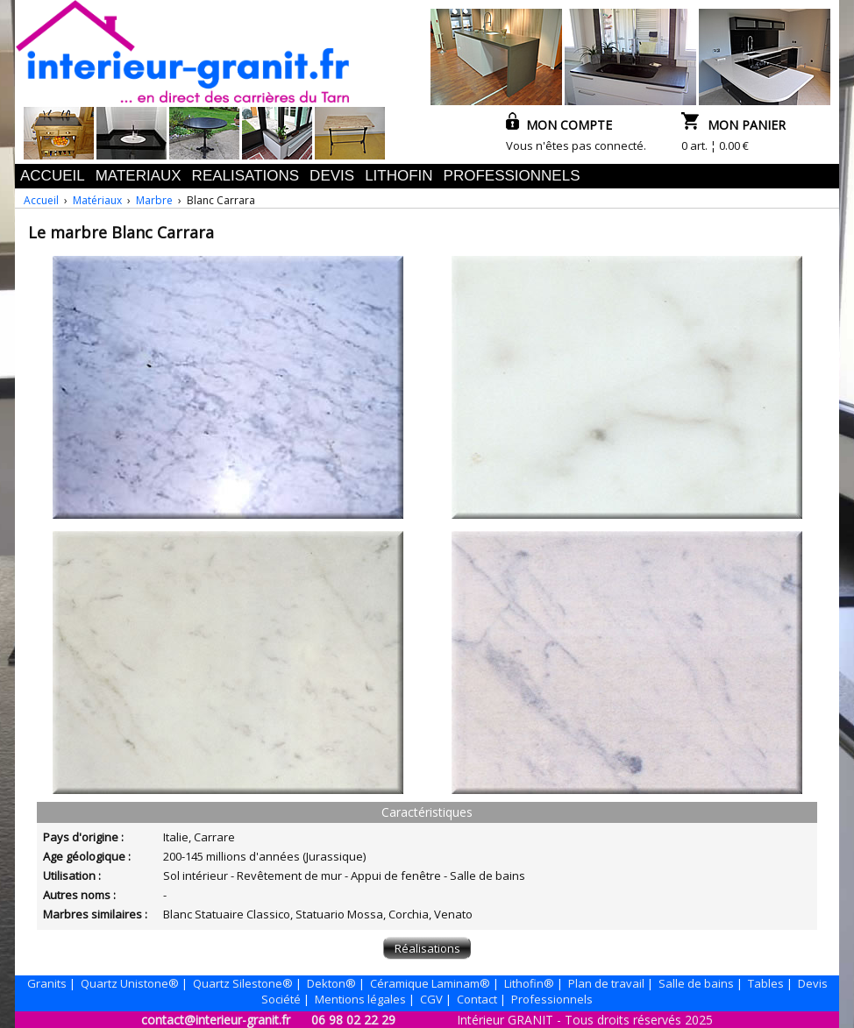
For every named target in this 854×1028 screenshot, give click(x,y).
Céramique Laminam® (430, 983)
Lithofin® (529, 983)
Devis (813, 983)
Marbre (154, 200)
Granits (47, 983)
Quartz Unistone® (130, 983)
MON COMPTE (559, 125)
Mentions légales (360, 999)
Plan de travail (606, 983)
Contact (477, 999)
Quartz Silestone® (243, 983)
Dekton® (331, 983)
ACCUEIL (52, 175)
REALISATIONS (246, 175)
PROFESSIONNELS (512, 175)
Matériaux (97, 200)
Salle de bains (696, 983)
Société (281, 999)
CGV (431, 999)
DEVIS (332, 175)
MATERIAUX (138, 175)
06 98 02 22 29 (353, 1019)
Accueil (41, 200)
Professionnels (552, 999)
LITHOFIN (398, 175)
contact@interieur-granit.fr (215, 1019)
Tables (766, 983)
